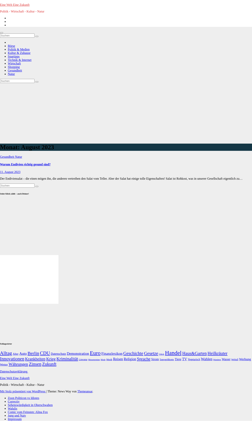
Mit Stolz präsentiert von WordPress (23, 391)
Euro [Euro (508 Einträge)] (95, 353)
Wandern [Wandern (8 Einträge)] (217, 359)
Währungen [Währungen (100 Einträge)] (18, 364)
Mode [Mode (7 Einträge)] (103, 360)
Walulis (12, 408)
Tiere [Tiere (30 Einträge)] (178, 359)
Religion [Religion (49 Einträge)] (130, 359)
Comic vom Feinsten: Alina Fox (28, 412)
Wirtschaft (14, 63)
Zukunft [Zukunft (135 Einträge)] (49, 364)
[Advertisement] (126, 112)
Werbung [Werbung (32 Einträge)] (245, 359)
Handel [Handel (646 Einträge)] (173, 353)
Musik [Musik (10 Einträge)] (109, 359)
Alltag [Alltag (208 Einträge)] (6, 353)
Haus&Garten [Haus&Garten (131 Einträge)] (194, 353)
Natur (11, 74)
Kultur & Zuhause (19, 53)
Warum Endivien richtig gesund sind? (25, 164)
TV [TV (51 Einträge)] (184, 359)
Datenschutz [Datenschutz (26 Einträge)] (58, 353)
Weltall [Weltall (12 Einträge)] (234, 359)
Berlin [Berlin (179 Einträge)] (33, 353)
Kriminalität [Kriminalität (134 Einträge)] (67, 358)
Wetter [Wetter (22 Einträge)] (4, 364)
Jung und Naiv (17, 415)
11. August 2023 (10, 172)
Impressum (15, 419)
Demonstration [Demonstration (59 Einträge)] (78, 354)
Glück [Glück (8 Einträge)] (161, 354)
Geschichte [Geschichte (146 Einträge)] (133, 353)
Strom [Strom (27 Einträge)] (155, 359)
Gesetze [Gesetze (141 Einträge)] (151, 353)
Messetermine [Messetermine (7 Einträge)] (94, 360)
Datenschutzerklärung (14, 371)
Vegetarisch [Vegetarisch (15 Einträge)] (194, 359)
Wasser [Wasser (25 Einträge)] (226, 359)
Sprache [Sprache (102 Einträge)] (143, 359)
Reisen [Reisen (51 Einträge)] (118, 359)
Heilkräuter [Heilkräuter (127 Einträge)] (217, 353)
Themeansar (84, 391)
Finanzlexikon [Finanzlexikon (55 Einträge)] (112, 354)
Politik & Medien (19, 49)
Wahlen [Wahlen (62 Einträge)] (206, 359)
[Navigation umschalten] (1, 32)
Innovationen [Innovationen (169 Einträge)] (12, 358)
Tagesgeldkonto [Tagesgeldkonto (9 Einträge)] (167, 359)
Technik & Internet (20, 60)
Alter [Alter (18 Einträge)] (16, 353)
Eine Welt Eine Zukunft (15, 4)
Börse (11, 46)
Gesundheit (15, 70)
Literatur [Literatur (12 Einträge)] (83, 359)
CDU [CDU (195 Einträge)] (45, 353)
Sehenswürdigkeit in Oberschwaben (30, 405)
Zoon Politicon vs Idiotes (23, 398)
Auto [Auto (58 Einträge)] (23, 354)
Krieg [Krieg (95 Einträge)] (51, 359)
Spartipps (13, 56)
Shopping (14, 67)
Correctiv (13, 401)
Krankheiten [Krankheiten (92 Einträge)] (35, 359)
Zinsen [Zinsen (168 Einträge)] (35, 364)
